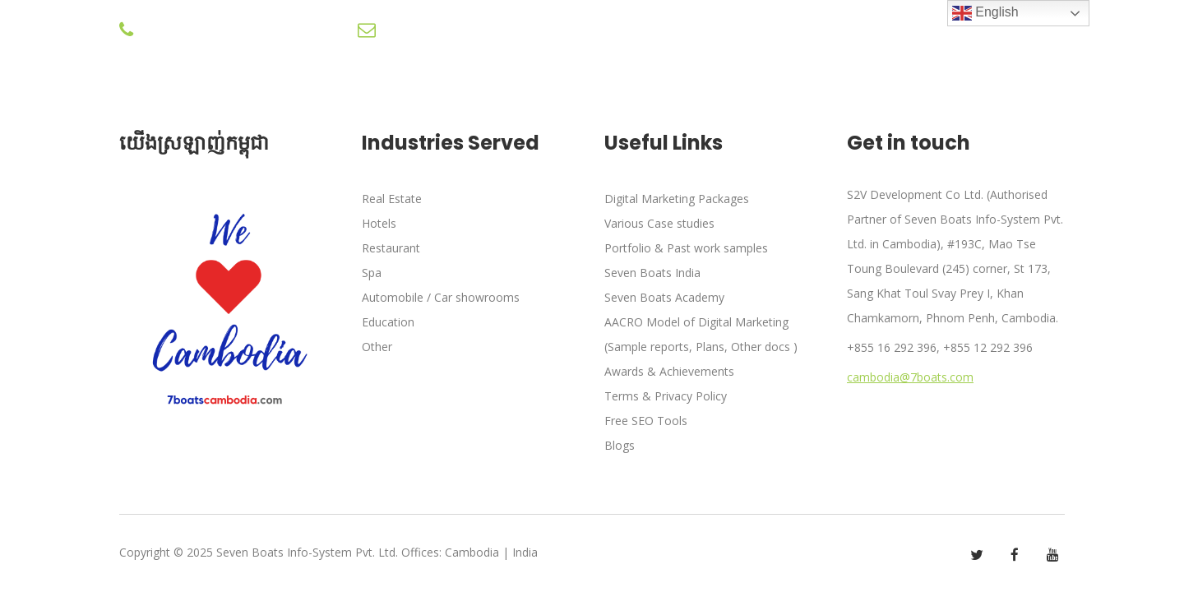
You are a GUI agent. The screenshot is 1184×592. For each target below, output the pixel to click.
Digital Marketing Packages (676, 198)
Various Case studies (659, 223)
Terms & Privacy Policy (665, 396)
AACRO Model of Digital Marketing (696, 322)
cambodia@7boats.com (910, 377)
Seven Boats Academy (664, 297)
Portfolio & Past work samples (686, 248)
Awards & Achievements (669, 371)
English (985, 13)
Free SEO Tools (645, 420)
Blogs (619, 445)
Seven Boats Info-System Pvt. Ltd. (307, 552)
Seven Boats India (652, 272)
